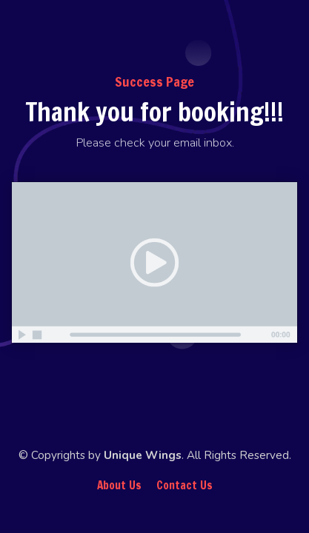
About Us (119, 485)
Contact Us (184, 485)
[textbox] (154, 143)
